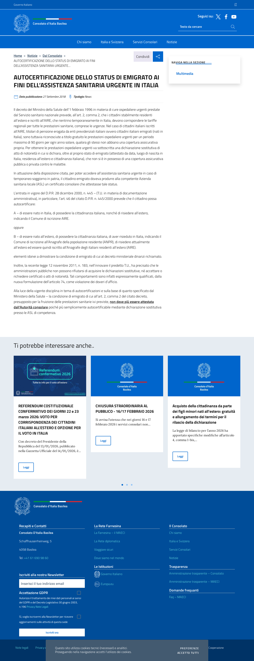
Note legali (21, 647)
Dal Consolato (52, 55)
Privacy (31, 607)
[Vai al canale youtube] (233, 16)
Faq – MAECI (177, 597)
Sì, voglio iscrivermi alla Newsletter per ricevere (46, 617)
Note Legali (42, 607)
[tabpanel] (50, 418)
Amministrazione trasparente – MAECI (194, 581)
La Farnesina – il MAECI (109, 532)
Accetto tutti (188, 652)
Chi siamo (175, 532)
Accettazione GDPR (33, 592)
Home (18, 55)
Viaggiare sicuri (103, 549)
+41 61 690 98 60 (36, 558)
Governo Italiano (23, 5)
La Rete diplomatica (107, 541)
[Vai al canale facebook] (225, 16)
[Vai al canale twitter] (217, 16)
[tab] (122, 485)
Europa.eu (104, 584)
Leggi (28, 467)
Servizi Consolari (179, 549)
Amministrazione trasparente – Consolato (196, 573)
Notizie (32, 55)
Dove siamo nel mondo (109, 558)
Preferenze (189, 648)
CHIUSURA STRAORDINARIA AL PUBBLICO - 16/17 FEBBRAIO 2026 (125, 408)
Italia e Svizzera (179, 541)
